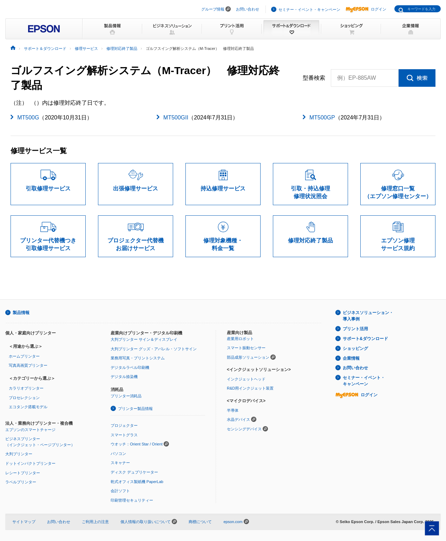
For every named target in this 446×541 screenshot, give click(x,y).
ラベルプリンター (20, 482)
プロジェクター (124, 426)
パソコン (118, 453)
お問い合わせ (247, 9)
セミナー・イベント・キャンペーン (309, 9)
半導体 (232, 410)
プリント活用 (355, 329)
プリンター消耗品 (126, 396)
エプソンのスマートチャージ (30, 430)
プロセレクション (24, 398)
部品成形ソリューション (248, 357)
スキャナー (120, 463)
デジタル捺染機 (124, 377)
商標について (200, 522)
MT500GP (322, 117)
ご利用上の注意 (95, 522)
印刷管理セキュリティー (132, 500)
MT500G (28, 117)
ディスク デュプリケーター (134, 472)
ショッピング (355, 348)
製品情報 (21, 313)
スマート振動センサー (246, 348)
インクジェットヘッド (246, 379)
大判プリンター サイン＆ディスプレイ (144, 340)
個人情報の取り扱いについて (148, 522)
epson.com (232, 522)
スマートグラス (124, 435)
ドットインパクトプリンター (30, 464)
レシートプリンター (22, 473)
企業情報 (351, 358)
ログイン (366, 9)
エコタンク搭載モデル (28, 407)
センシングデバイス (244, 429)
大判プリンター (18, 454)
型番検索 (314, 78)
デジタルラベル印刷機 (130, 367)
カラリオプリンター (26, 388)
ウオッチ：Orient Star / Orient (137, 444)
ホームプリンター (24, 356)
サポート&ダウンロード (365, 338)
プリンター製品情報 (135, 409)
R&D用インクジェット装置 (250, 388)
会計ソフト (120, 491)
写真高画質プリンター (28, 366)
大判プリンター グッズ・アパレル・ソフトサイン (154, 349)
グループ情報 (212, 9)
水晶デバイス (238, 420)
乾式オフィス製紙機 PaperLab (137, 482)
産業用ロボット (240, 339)
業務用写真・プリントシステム (138, 358)
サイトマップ (23, 522)
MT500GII (175, 117)
